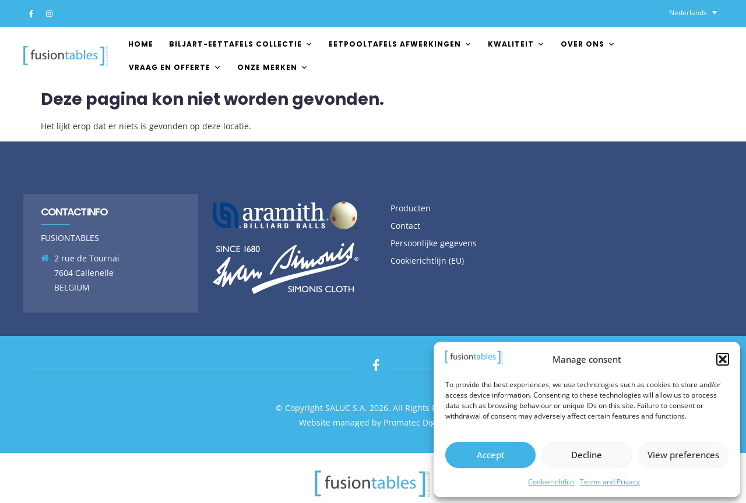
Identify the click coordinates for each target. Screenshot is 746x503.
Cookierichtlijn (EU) (427, 260)
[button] (723, 359)
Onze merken (272, 67)
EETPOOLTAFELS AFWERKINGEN (400, 44)
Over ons (588, 44)
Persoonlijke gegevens (433, 243)
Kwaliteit (516, 44)
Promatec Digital (415, 422)
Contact (405, 225)
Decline (586, 455)
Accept (491, 455)
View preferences (683, 455)
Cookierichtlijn (551, 482)
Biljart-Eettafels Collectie (241, 44)
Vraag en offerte (175, 67)
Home (140, 44)
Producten (410, 208)
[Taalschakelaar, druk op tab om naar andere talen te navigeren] (693, 12)
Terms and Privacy (610, 482)
